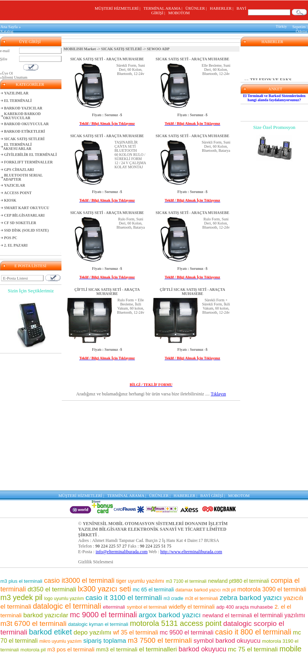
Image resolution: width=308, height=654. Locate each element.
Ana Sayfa (9, 26)
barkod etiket (50, 632)
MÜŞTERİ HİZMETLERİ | (118, 8)
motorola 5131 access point (176, 623)
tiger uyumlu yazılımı (140, 581)
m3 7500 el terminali (160, 640)
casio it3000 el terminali (79, 580)
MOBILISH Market (79, 49)
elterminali (114, 607)
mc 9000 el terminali (103, 615)
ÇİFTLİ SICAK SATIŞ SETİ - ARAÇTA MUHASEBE (107, 291)
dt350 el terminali (51, 589)
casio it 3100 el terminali (123, 598)
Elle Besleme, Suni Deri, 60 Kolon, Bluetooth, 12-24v (216, 69)
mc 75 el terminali (253, 649)
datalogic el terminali (67, 606)
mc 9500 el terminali (186, 632)
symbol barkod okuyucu (227, 640)
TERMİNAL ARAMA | (164, 8)
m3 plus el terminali (21, 581)
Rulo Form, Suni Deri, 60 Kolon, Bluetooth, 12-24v (216, 223)
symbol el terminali (147, 607)
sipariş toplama (104, 640)
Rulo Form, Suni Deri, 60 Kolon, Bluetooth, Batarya (131, 223)
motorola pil (33, 650)
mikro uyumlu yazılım (60, 641)
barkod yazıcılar (45, 615)
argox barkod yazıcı (170, 615)
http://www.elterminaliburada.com (191, 551)
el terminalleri (158, 649)
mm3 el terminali (117, 649)
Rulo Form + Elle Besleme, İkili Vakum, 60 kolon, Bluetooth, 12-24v (130, 306)
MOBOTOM (179, 12)
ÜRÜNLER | (197, 8)
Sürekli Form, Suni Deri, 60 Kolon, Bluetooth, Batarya (216, 146)
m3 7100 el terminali (186, 581)
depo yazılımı (92, 632)
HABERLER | (223, 8)
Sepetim (299, 26)
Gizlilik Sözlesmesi (96, 561)
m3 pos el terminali (70, 649)
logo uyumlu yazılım (64, 598)
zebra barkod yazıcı (251, 598)
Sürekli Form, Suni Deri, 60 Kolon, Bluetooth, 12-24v (131, 69)
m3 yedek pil (21, 597)
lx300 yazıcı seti (104, 589)
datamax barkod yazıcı (198, 590)
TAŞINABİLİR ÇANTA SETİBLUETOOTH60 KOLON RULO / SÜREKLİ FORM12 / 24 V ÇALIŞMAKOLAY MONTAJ (130, 154)
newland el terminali (227, 615)
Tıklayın (218, 394)
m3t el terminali (201, 598)
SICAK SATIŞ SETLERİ (121, 49)
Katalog (6, 31)
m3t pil (229, 590)
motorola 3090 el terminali (271, 589)
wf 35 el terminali (135, 632)
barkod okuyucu (202, 649)
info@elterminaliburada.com (122, 551)
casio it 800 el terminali (253, 632)
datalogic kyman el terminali (98, 624)
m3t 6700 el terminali (33, 623)
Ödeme (302, 31)
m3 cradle (174, 598)
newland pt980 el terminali (238, 581)
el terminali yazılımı (279, 615)
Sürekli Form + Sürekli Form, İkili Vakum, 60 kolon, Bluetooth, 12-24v (216, 306)
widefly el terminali (192, 606)
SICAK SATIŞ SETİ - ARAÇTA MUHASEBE (107, 59)
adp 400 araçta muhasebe (244, 607)
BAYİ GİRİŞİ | (213, 495)
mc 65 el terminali (153, 590)
